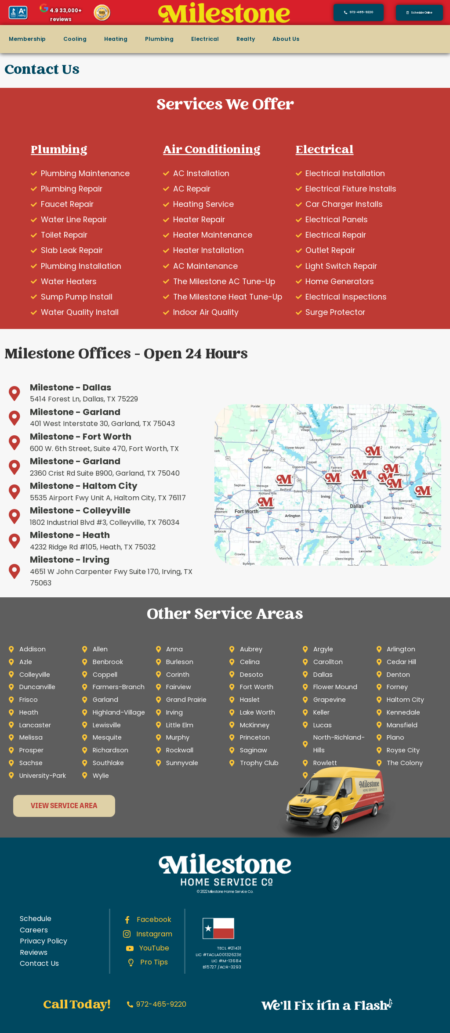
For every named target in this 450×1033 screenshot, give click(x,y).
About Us (285, 39)
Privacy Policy (43, 941)
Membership (27, 39)
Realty (245, 39)
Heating (115, 39)
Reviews (33, 952)
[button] (419, 13)
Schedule (35, 919)
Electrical (205, 39)
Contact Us (39, 963)
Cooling (75, 39)
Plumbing (159, 39)
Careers (34, 930)
